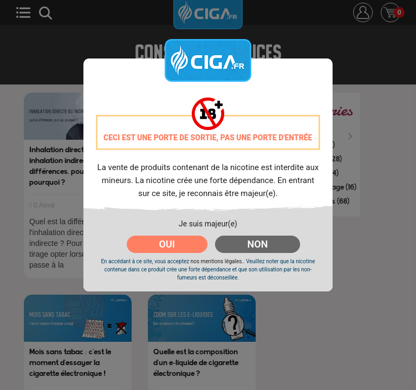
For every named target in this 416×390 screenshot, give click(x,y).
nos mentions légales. (217, 261)
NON (258, 244)
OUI (167, 244)
